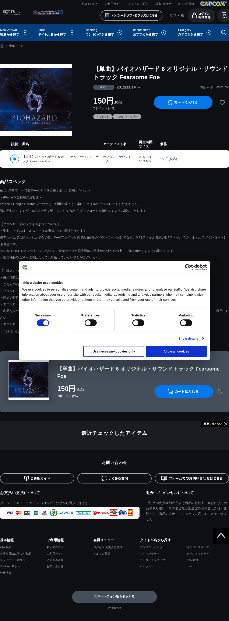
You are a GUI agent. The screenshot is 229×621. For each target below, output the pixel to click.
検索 (223, 32)
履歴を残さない (213, 423)
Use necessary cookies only (114, 351)
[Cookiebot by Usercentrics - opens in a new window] (188, 267)
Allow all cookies (176, 351)
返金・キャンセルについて (170, 493)
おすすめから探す (150, 32)
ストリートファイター (154, 560)
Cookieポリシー (10, 566)
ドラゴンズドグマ (198, 547)
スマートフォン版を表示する (114, 596)
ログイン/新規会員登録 (107, 547)
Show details (188, 338)
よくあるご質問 (138, 3)
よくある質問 (55, 560)
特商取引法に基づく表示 (15, 553)
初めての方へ (90, 3)
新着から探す (16, 32)
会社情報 (5, 572)
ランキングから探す (104, 32)
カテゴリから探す (194, 32)
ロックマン (147, 566)
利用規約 (5, 547)
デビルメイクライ (198, 553)
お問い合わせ (162, 3)
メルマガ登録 (186, 3)
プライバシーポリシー (14, 560)
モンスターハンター (152, 547)
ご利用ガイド (113, 3)
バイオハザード (150, 553)
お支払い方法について (20, 493)
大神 (189, 566)
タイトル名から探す (57, 32)
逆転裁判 (192, 560)
